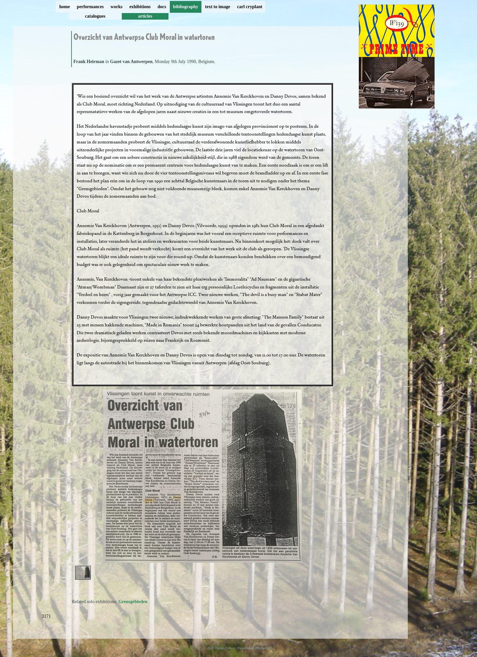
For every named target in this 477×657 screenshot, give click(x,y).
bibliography (185, 6)
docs (162, 6)
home (64, 6)
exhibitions (140, 6)
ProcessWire (264, 648)
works (117, 6)
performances (90, 6)
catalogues (95, 16)
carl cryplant (249, 6)
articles (145, 16)
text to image (217, 6)
